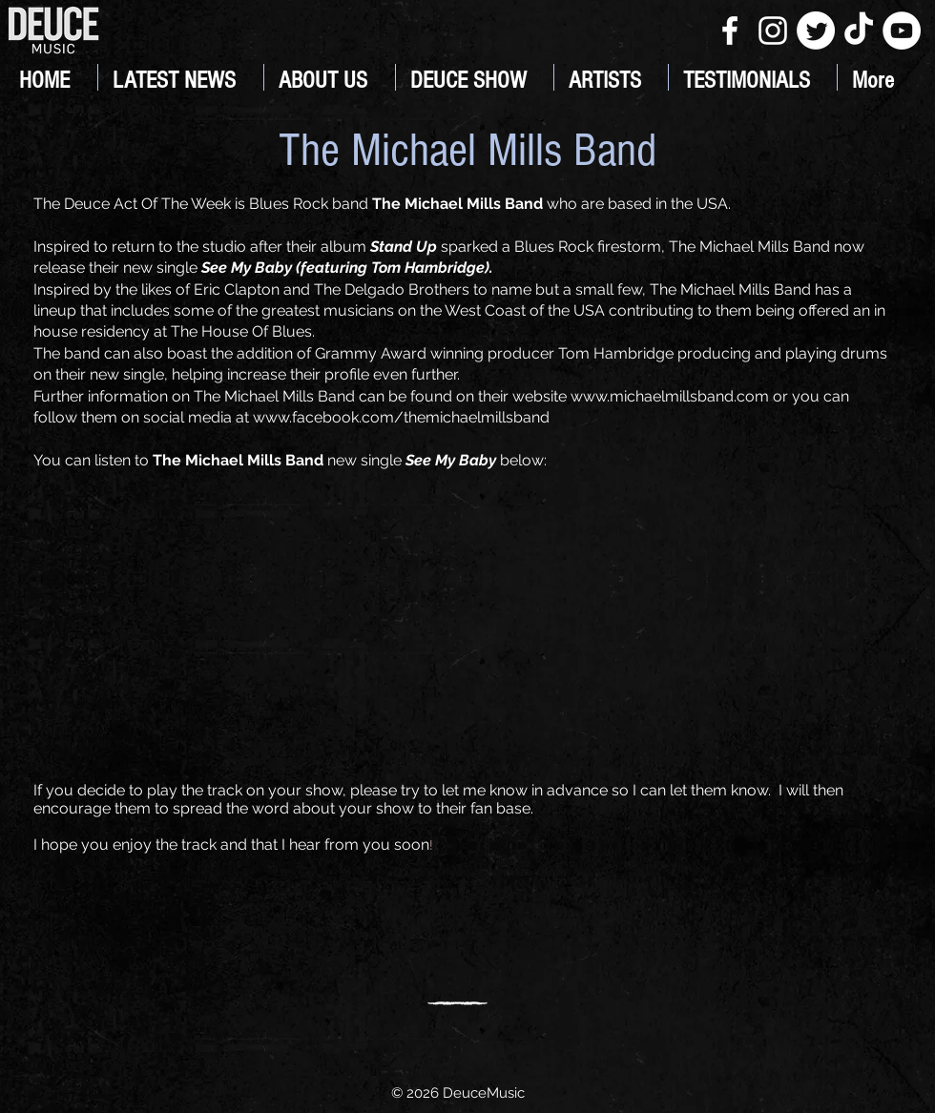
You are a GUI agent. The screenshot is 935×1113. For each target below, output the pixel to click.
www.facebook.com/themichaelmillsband (401, 417)
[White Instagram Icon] (773, 30)
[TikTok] (859, 30)
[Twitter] (816, 30)
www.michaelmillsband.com (670, 396)
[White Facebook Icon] (730, 30)
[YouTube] (902, 30)
